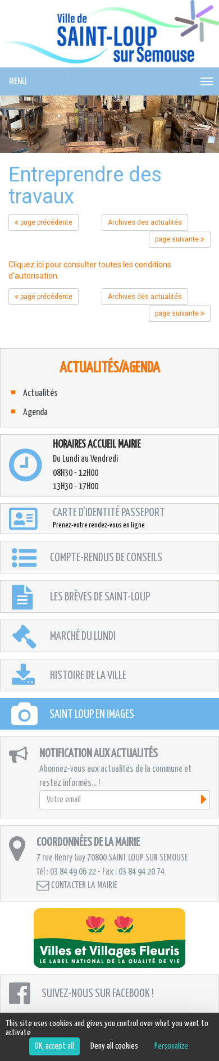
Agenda (35, 412)
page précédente (43, 222)
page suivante (179, 239)
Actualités (40, 393)
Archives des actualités (145, 222)
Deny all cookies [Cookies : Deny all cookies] (114, 1046)
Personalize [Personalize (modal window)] (171, 1046)
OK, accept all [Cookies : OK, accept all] (54, 1046)
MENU (17, 81)
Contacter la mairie (76, 885)
